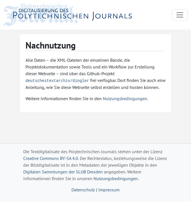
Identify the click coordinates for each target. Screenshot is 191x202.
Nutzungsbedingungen (125, 98)
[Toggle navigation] (180, 14)
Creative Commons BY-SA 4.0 (50, 158)
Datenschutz (83, 189)
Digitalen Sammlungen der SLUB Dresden (63, 172)
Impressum (109, 189)
